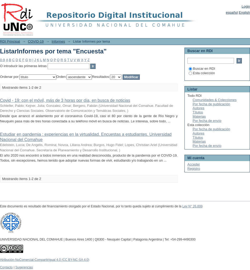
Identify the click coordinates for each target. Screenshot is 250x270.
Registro (193, 169)
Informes (58, 41)
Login (246, 6)
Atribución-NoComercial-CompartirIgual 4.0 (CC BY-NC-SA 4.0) (44, 260)
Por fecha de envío (207, 121)
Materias (199, 116)
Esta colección (202, 73)
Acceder (193, 164)
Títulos (198, 112)
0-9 (2, 60)
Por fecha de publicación (211, 104)
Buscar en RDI (202, 69)
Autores (198, 108)
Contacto (6, 267)
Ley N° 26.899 (192, 206)
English (244, 12)
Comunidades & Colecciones (215, 100)
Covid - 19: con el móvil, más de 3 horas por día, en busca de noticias (65, 100)
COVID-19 (36, 41)
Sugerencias (24, 267)
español (232, 12)
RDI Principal (10, 41)
